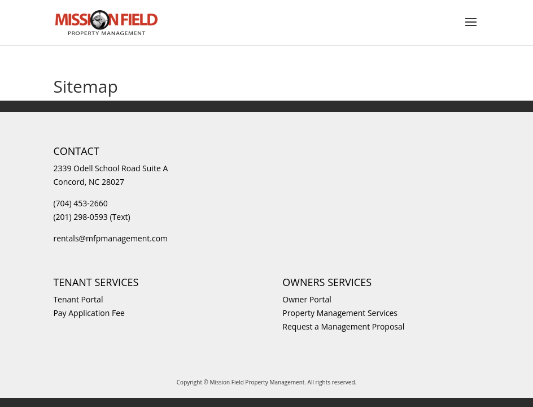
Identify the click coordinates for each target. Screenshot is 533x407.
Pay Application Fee (89, 313)
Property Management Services (339, 313)
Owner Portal (306, 299)
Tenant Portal (78, 299)
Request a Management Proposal (343, 326)
